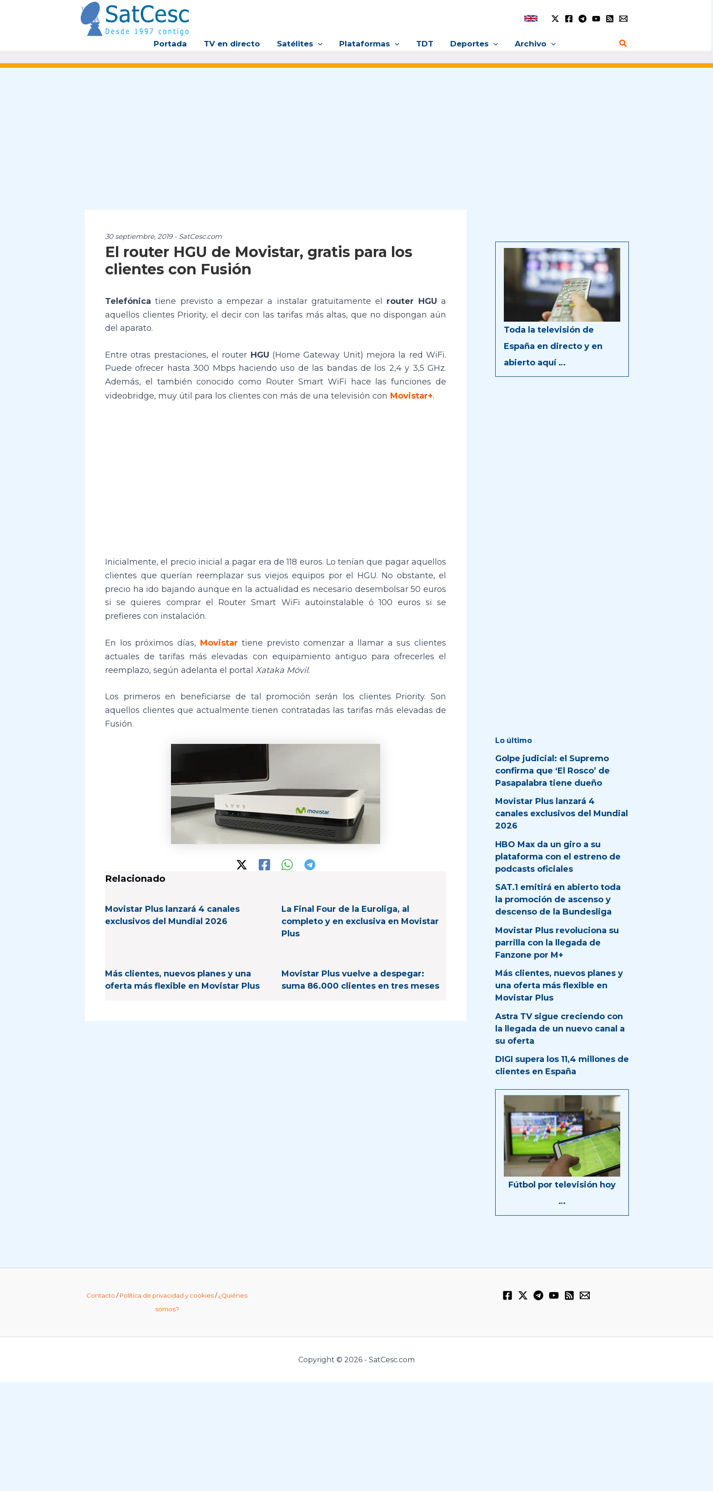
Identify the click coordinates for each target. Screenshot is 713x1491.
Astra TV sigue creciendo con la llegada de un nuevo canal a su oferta (560, 1028)
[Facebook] (569, 19)
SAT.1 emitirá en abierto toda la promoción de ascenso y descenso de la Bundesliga (558, 899)
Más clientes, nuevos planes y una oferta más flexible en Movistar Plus (559, 985)
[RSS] (610, 19)
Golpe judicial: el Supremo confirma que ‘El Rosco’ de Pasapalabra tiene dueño (552, 770)
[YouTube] (596, 19)
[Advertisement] (356, 144)
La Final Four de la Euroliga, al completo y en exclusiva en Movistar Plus (360, 920)
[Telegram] (582, 19)
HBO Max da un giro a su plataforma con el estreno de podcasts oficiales (558, 856)
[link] (530, 18)
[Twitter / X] (555, 19)
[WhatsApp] (287, 863)
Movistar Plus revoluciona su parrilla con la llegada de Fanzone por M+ (557, 942)
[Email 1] (623, 19)
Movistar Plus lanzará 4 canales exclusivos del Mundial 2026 (561, 813)
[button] (319, 44)
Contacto (100, 1294)
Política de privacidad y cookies (167, 1294)
